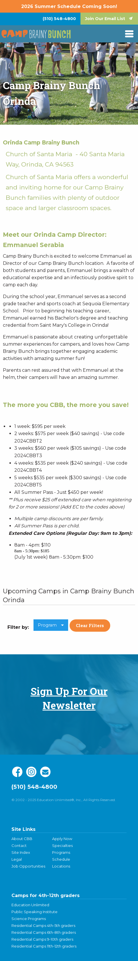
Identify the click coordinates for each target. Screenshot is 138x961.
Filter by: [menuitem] (18, 627)
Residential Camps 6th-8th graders (43, 932)
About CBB (21, 838)
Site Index (20, 852)
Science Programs (28, 918)
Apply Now (62, 838)
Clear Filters (90, 625)
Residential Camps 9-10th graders (42, 939)
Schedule (61, 859)
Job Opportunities (28, 866)
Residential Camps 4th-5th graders (43, 925)
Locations (61, 866)
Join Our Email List (105, 18)
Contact (19, 845)
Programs (61, 852)
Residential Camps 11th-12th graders (43, 946)
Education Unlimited (30, 905)
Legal (16, 859)
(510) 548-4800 (59, 18)
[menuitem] (59, 19)
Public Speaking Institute (34, 911)
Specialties (62, 845)
